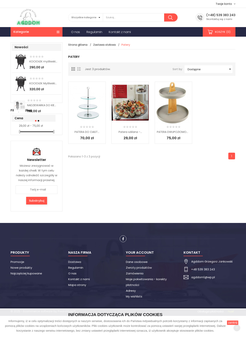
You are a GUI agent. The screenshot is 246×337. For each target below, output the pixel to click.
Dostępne (210, 69)
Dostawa (74, 283)
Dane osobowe (137, 283)
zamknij (232, 322)
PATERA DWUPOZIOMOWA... (173, 132)
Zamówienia (134, 294)
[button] (35, 121)
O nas (72, 294)
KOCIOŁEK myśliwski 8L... (43, 61)
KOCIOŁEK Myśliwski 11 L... (43, 83)
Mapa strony (77, 306)
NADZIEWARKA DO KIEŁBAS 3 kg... (42, 105)
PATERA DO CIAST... (87, 132)
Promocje (17, 283)
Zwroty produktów (139, 289)
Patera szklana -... (130, 132)
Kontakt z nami (79, 300)
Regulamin (75, 289)
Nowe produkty (21, 289)
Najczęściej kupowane (26, 294)
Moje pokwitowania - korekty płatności (146, 303)
